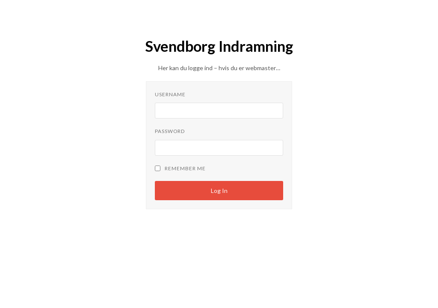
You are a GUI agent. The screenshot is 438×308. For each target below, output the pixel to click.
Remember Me (180, 168)
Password (170, 131)
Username (170, 94)
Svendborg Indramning (219, 46)
